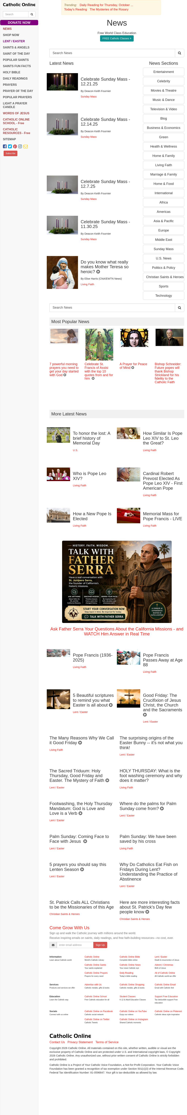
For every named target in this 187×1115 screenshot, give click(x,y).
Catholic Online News (130, 965)
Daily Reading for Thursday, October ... (106, 5)
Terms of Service (107, 1042)
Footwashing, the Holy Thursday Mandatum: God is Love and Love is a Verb (80, 808)
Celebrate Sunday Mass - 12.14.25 (105, 122)
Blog (163, 118)
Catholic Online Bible (130, 957)
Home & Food (163, 184)
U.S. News (163, 258)
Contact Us (57, 1042)
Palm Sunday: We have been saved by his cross (148, 839)
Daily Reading (126, 973)
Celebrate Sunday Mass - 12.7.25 (105, 184)
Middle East (163, 240)
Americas (163, 212)
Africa (163, 202)
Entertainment (163, 72)
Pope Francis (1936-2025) (92, 657)
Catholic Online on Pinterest (168, 1011)
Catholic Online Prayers (96, 973)
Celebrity (163, 81)
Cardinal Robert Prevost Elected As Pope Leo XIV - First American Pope (162, 480)
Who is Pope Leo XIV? (89, 476)
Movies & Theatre (164, 90)
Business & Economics (163, 128)
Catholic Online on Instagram (134, 1019)
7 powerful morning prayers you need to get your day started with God (64, 369)
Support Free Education (166, 996)
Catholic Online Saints (95, 965)
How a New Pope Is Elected (92, 516)
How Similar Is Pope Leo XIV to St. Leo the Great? (162, 438)
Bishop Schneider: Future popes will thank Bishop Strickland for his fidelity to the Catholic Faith (168, 373)
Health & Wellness (163, 146)
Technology (163, 295)
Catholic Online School (96, 996)
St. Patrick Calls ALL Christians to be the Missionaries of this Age (81, 904)
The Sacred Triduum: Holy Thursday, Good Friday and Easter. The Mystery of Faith (79, 775)
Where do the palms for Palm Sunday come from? (148, 806)
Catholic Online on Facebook (99, 1011)
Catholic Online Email (165, 984)
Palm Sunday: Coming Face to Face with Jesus (79, 839)
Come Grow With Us (69, 927)
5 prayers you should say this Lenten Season (77, 867)
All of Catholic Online (165, 973)
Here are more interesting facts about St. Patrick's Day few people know (150, 907)
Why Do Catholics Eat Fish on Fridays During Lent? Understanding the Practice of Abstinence (149, 871)
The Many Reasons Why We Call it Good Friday (81, 740)
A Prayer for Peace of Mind (133, 366)
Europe (163, 230)
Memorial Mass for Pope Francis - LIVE (162, 516)
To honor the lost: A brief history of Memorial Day (91, 438)
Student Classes (128, 996)
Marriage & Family (163, 174)
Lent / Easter (80, 712)
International (163, 193)
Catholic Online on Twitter (97, 1019)
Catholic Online (92, 957)
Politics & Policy (163, 268)
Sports (163, 286)
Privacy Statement (80, 1042)
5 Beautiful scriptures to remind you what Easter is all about (93, 700)
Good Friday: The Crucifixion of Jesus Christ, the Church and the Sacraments (163, 705)
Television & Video (163, 109)
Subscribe (10, 153)
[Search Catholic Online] (31, 14)
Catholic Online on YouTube (133, 1011)
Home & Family (163, 156)
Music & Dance (163, 100)
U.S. (75, 450)
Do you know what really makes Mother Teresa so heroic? (105, 266)
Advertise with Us (93, 984)
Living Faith (87, 284)
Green (163, 137)
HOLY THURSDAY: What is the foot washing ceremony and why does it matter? (151, 775)
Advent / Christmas (164, 965)
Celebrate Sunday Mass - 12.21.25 (105, 81)
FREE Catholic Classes (116, 38)
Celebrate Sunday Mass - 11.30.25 (105, 224)
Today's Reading (75, 9)
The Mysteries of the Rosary (109, 9)
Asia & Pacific (164, 221)
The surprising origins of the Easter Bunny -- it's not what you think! (151, 742)
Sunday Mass (89, 96)
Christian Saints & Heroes (165, 277)
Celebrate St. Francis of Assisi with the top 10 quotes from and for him (99, 371)
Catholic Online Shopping (132, 984)
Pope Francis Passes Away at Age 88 (163, 660)
